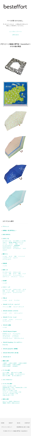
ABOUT (11, 423)
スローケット (6, 276)
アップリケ (17, 300)
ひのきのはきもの (7, 247)
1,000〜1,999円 (13, 363)
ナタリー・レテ (6, 287)
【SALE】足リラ (7, 356)
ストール (5, 244)
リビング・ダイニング (18, 306)
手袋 (16, 244)
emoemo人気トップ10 (21, 387)
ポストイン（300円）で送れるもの (11, 401)
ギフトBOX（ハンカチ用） (19, 241)
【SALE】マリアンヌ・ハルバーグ (11, 304)
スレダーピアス (6, 336)
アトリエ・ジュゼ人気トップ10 (10, 393)
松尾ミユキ (5, 269)
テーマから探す (6, 370)
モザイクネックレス (19, 338)
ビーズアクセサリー (7, 245)
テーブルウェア (17, 248)
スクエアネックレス (7, 338)
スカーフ (15, 257)
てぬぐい (5, 242)
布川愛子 (5, 280)
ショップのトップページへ (15, 31)
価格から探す (6, 360)
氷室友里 (5, 263)
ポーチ (10, 256)
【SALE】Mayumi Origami (10, 331)
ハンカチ (5, 256)
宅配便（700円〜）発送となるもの (11, 403)
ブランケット (14, 276)
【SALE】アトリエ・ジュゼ (9, 317)
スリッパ (22, 276)
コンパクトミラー (7, 275)
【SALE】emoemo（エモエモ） (11, 310)
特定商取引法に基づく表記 (23, 427)
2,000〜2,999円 (23, 363)
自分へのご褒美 (6, 375)
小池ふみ (5, 298)
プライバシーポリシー (6, 427)
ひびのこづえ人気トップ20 (9, 386)
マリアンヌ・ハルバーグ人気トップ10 (12, 392)
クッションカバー (7, 259)
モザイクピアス (6, 335)
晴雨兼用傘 (17, 245)
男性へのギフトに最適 (8, 374)
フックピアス (15, 336)
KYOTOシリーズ (7, 333)
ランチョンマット (7, 321)
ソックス (5, 265)
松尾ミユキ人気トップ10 (9, 389)
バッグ (21, 244)
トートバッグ (21, 256)
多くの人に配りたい (17, 375)
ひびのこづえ (6, 238)
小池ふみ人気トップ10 (8, 395)
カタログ (5, 250)
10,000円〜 (15, 366)
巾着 (15, 256)
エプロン (11, 319)
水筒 (10, 273)
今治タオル (16, 247)
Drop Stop (5, 344)
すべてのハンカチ (7, 241)
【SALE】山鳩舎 (7, 325)
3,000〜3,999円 (7, 364)
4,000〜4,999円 (17, 364)
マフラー (11, 244)
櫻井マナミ (5, 254)
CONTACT (27, 423)
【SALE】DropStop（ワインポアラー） (13, 342)
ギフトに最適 (6, 372)
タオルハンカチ (17, 272)
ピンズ (10, 300)
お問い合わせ (15, 34)
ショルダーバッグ (7, 257)
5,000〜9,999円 (7, 366)
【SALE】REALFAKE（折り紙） (11, 352)
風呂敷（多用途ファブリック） (16, 242)
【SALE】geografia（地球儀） (10, 348)
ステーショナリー (7, 248)
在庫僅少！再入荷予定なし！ (10, 230)
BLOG (18, 423)
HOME (2, 423)
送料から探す (6, 399)
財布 (13, 291)
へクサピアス (15, 335)
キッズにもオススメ (20, 374)
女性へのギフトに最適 (16, 372)
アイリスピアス (16, 333)
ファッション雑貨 (7, 306)
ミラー (10, 313)
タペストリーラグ (17, 292)
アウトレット (6, 226)
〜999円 (5, 363)
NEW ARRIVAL (6, 234)
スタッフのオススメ (7, 379)
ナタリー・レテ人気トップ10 (10, 390)
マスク (24, 248)
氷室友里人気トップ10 (8, 387)
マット (4, 294)
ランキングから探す (7, 383)
